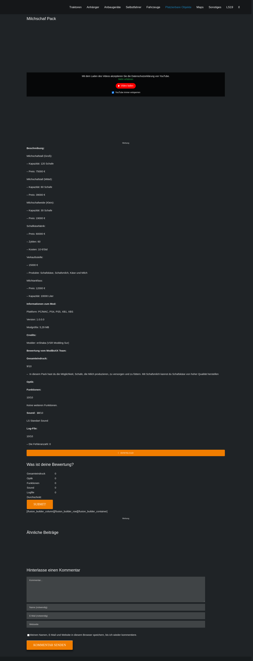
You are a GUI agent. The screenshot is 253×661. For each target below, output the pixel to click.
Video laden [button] (127, 85)
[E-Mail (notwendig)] (116, 615)
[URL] (116, 624)
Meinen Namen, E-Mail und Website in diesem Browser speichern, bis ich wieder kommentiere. (83, 634)
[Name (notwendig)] (116, 607)
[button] (239, 7)
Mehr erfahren (125, 79)
